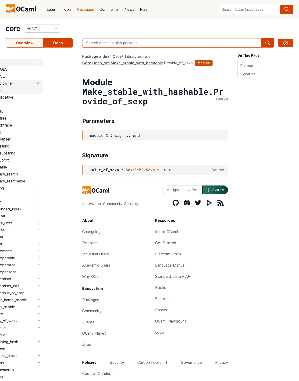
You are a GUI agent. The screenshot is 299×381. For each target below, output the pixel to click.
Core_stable (34, 307)
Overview (24, 43)
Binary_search (36, 174)
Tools (66, 9)
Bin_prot (31, 160)
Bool (28, 202)
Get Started (165, 242)
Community (109, 9)
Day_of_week (35, 321)
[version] (42, 28)
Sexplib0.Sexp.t (142, 169)
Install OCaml (166, 231)
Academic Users (96, 265)
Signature (248, 74)
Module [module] (203, 63)
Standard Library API (173, 276)
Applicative (33, 97)
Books (160, 287)
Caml (28, 237)
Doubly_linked (35, 356)
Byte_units (33, 223)
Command (33, 251)
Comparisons (35, 272)
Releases (90, 242)
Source (221, 98)
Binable (30, 167)
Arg (27, 104)
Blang (29, 188)
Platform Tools (168, 254)
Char (28, 244)
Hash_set (101, 63)
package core (18, 56)
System (215, 190)
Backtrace (33, 125)
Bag (27, 132)
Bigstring (31, 146)
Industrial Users (95, 254)
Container (32, 279)
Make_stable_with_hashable (137, 63)
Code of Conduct (97, 373)
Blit (27, 195)
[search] (286, 9)
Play (143, 9)
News (129, 9)
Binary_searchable (39, 181)
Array (28, 111)
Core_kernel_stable (40, 300)
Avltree (30, 118)
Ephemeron (33, 369)
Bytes (29, 230)
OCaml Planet (94, 333)
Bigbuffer (32, 139)
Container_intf (36, 286)
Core (20, 62)
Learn (51, 9)
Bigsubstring (34, 153)
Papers (161, 310)
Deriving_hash (36, 342)
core (13, 28)
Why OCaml (92, 276)
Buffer (29, 216)
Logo (159, 332)
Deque (29, 335)
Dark (193, 190)
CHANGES (28, 69)
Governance (191, 362)
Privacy (221, 362)
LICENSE (27, 76)
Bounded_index (37, 209)
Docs (58, 43)
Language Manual (170, 265)
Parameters (249, 66)
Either (29, 362)
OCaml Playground (171, 321)
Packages (85, 9)
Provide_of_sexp (178, 63)
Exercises (163, 298)
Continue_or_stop (39, 293)
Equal (28, 376)
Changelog (91, 231)
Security (117, 362)
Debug (29, 328)
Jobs (86, 344)
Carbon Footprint (152, 362)
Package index (95, 56)
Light (172, 190)
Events (88, 322)
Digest (29, 349)
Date (28, 314)
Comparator (34, 265)
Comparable (34, 258)
